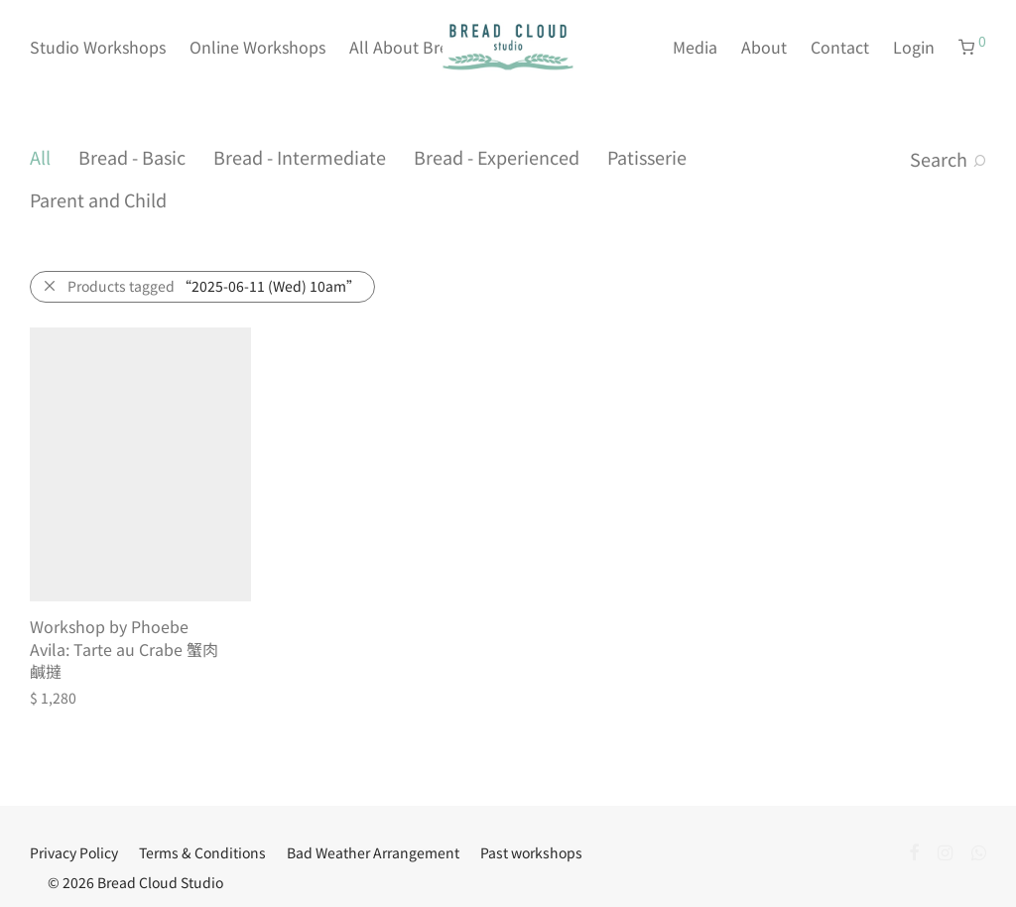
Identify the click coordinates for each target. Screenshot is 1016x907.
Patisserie (647, 157)
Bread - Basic (132, 157)
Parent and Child (98, 199)
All (40, 157)
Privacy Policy (74, 852)
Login (914, 47)
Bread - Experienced (496, 157)
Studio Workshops (98, 47)
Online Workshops (257, 47)
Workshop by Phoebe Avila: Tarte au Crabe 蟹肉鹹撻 (124, 648)
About (764, 47)
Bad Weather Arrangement (373, 852)
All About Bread (408, 47)
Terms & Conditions (202, 852)
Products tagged (213, 286)
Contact (840, 47)
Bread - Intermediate (299, 157)
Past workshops (531, 852)
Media (695, 47)
